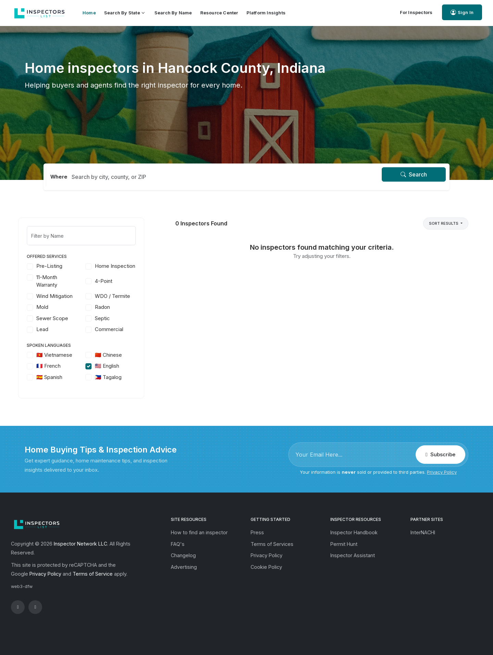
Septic (108, 318)
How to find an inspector (199, 532)
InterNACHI (422, 532)
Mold (48, 307)
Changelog (183, 555)
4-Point (109, 281)
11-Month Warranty (52, 281)
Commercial (115, 329)
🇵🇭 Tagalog (114, 377)
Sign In (462, 12)
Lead (48, 329)
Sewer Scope (58, 318)
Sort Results (444, 223)
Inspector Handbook (354, 532)
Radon (108, 307)
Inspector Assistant (352, 555)
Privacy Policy (442, 472)
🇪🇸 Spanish (55, 377)
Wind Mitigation (60, 296)
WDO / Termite (118, 296)
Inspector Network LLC (80, 544)
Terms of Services (272, 544)
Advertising (184, 567)
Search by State (124, 12)
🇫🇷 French (54, 366)
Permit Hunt (343, 544)
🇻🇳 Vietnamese (60, 355)
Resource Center (219, 12)
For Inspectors (416, 12)
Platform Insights (266, 12)
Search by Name (173, 12)
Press (257, 532)
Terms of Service (93, 574)
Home (89, 12)
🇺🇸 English (113, 366)
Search (414, 174)
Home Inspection (121, 266)
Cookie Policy (266, 567)
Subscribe (440, 454)
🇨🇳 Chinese (114, 355)
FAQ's (178, 544)
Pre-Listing (55, 266)
